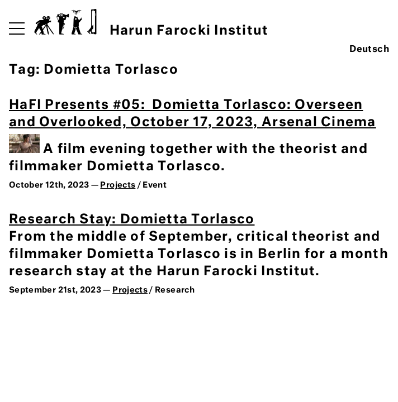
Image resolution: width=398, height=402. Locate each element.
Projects (117, 185)
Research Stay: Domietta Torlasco (131, 219)
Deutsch (369, 49)
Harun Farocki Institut (151, 23)
